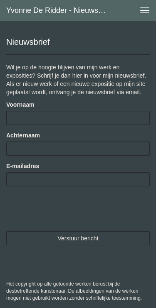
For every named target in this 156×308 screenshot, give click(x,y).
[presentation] (69, 209)
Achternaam (23, 135)
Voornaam (20, 104)
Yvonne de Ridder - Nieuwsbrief (59, 10)
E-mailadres (22, 166)
